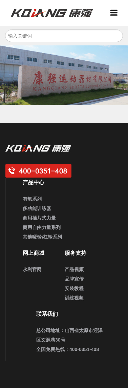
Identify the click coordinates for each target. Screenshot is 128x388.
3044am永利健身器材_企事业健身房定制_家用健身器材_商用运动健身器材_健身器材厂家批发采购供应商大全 (54, 13)
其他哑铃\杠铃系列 (42, 237)
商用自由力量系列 (42, 227)
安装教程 (74, 288)
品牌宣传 (74, 279)
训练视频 (74, 298)
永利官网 (32, 269)
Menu (116, 13)
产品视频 (74, 269)
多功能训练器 (37, 208)
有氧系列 (32, 199)
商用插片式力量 (39, 218)
